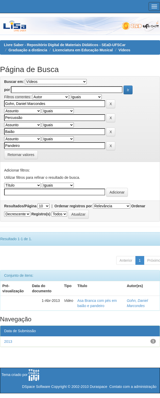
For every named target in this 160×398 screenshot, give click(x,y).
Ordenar (138, 206)
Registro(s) (40, 214)
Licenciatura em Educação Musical (83, 50)
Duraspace (98, 387)
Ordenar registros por (73, 206)
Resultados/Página (20, 206)
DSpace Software (36, 387)
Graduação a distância (28, 50)
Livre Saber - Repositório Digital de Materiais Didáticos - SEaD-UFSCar (65, 45)
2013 (8, 341)
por (7, 90)
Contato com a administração (132, 387)
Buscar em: (14, 82)
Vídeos (124, 50)
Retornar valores (21, 155)
